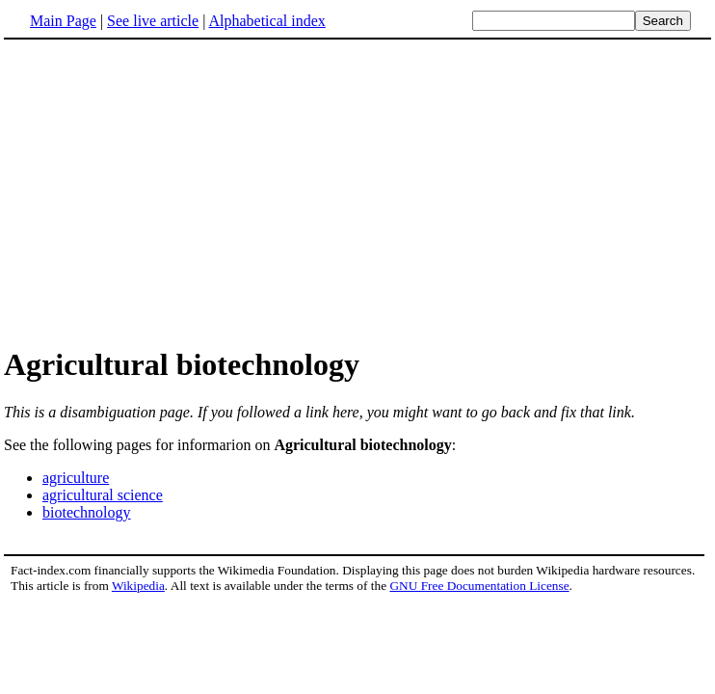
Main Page (63, 21)
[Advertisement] (357, 192)
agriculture (75, 477)
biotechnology (86, 512)
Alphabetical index (266, 21)
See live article (153, 21)
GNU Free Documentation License (479, 585)
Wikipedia (138, 585)
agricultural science (102, 495)
